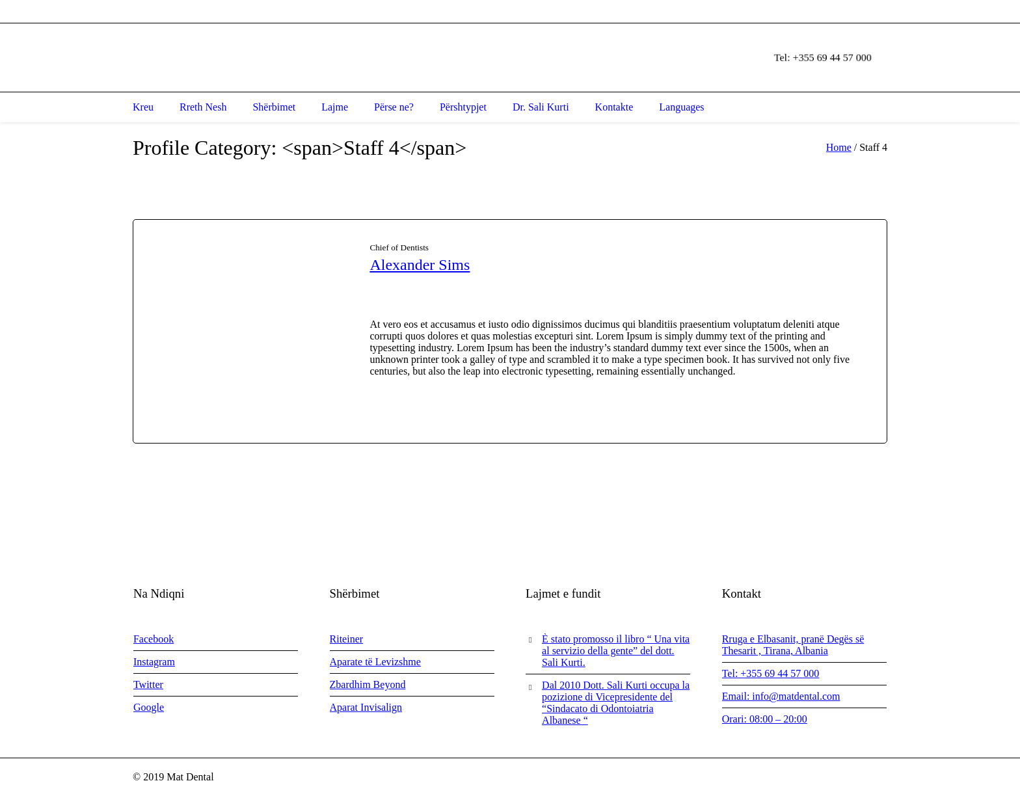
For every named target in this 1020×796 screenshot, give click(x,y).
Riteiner (347, 638)
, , (258, 11)
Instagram (154, 661)
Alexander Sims (419, 264)
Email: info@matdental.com (781, 696)
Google (148, 707)
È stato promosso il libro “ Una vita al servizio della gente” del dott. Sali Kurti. (616, 650)
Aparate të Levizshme (375, 661)
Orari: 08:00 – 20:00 (764, 718)
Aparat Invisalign (366, 707)
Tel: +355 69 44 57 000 (771, 673)
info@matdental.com (446, 11)
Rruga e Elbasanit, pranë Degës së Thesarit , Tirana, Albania (793, 644)
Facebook (153, 638)
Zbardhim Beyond (368, 684)
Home (839, 147)
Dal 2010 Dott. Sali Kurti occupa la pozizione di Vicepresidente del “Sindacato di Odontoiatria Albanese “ (616, 703)
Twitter (148, 684)
